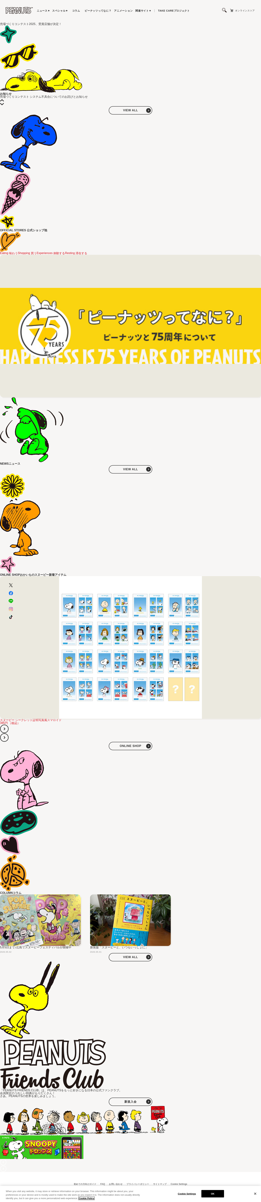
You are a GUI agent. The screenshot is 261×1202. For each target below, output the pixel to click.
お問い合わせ (116, 1184)
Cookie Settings (179, 1184)
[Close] (255, 1194)
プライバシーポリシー (138, 1184)
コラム (76, 10)
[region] (130, 1194)
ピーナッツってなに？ (98, 10)
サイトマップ (160, 1184)
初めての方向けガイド (85, 1184)
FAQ (102, 1184)
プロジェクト (174, 10)
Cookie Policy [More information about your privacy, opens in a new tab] (86, 1198)
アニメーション (123, 10)
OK (213, 1193)
